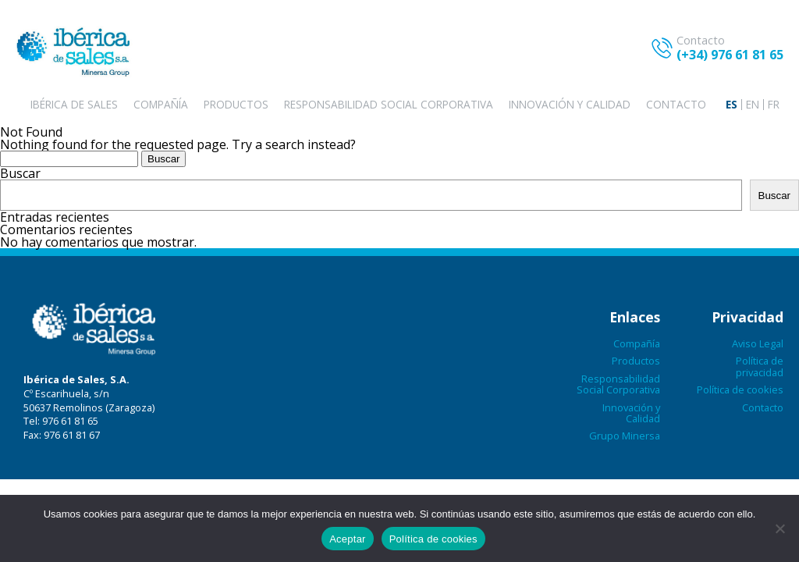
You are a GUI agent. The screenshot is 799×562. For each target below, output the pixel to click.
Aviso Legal (757, 343)
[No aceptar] (779, 528)
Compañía (160, 104)
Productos (236, 104)
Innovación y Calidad (569, 104)
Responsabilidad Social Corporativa (388, 104)
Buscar (20, 173)
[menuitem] (731, 104)
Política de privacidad (759, 366)
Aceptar (347, 539)
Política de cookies (740, 389)
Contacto (676, 104)
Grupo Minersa (624, 436)
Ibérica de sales (74, 104)
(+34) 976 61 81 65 (729, 54)
